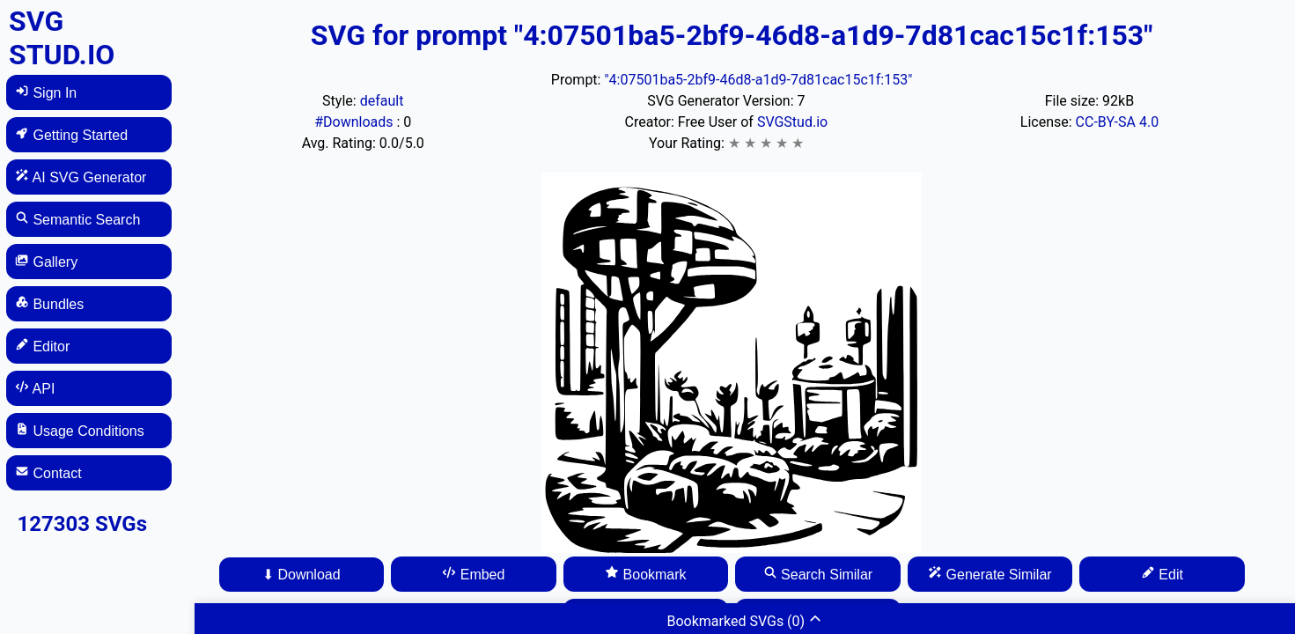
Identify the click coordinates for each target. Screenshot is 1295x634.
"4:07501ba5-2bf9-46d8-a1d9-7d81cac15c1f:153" (758, 79)
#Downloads (355, 122)
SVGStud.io (792, 122)
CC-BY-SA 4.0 (1117, 122)
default (382, 100)
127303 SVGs (82, 524)
